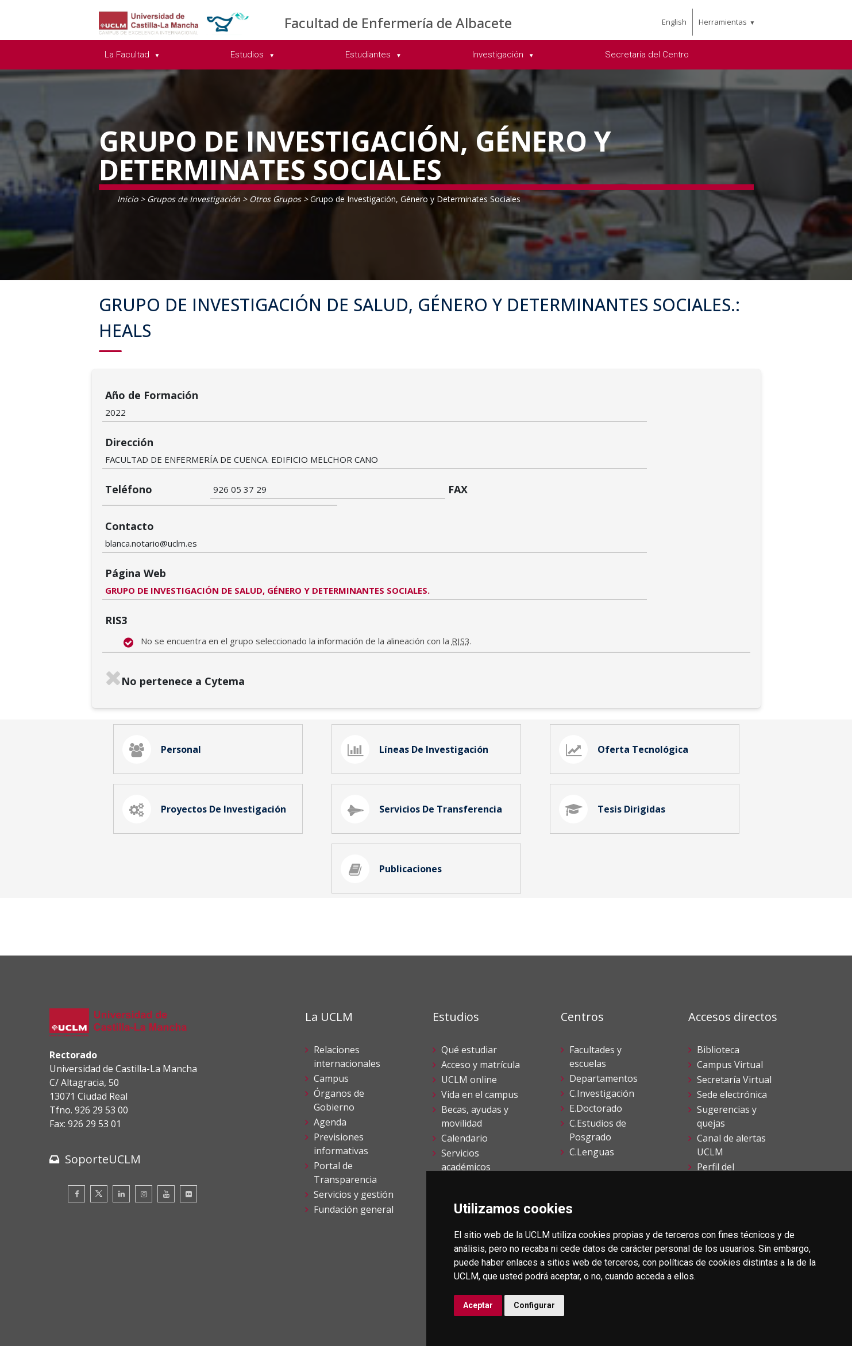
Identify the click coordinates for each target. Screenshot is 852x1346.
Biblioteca (718, 988)
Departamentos (603, 1017)
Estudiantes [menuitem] (369, 54)
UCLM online (469, 1018)
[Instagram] (143, 1131)
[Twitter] (98, 1131)
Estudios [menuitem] (248, 54)
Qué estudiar (469, 988)
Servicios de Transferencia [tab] (423, 740)
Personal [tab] (164, 676)
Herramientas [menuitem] (723, 22)
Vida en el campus (479, 1033)
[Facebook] (76, 1131)
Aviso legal (69, 1316)
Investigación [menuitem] (499, 54)
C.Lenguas (591, 1090)
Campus (331, 1017)
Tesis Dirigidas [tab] (614, 740)
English (674, 22)
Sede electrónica (732, 1033)
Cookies (113, 1316)
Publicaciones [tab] (393, 804)
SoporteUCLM (103, 1097)
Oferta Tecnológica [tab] (625, 676)
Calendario (464, 1076)
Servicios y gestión (354, 1133)
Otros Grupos (275, 199)
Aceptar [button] (478, 1305)
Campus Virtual (730, 1003)
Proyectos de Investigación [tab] (206, 740)
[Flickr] (188, 1131)
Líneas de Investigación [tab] (416, 676)
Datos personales (170, 1316)
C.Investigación (601, 1032)
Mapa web (182, 1328)
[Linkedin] (121, 1131)
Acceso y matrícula (480, 1003)
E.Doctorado (595, 1047)
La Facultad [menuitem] (128, 54)
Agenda (330, 1060)
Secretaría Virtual (734, 1018)
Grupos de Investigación (193, 199)
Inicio (127, 199)
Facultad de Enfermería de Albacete (398, 22)
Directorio (719, 1163)
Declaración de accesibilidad (101, 1328)
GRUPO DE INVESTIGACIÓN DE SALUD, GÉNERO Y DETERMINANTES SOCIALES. (375, 514)
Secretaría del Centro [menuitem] (647, 54)
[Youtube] (166, 1131)
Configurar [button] (534, 1305)
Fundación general (354, 1148)
